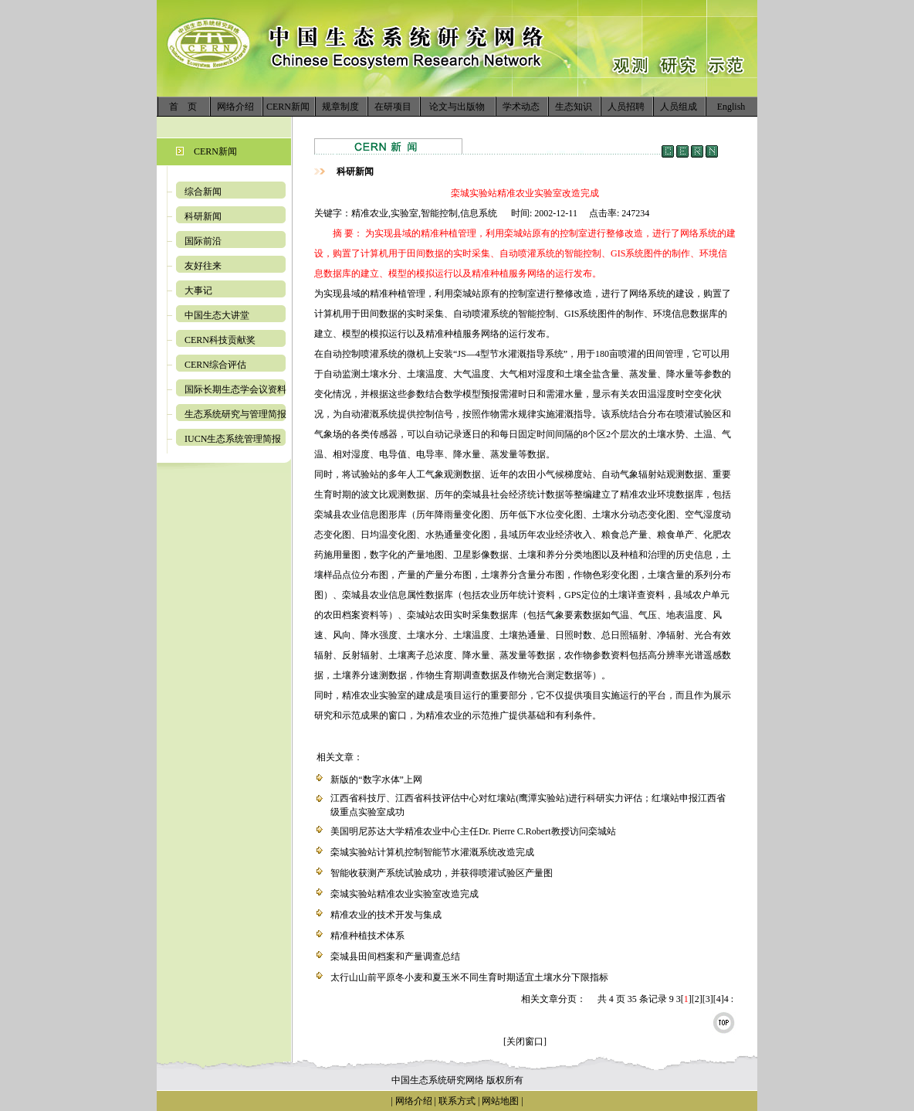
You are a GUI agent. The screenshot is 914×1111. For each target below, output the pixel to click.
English (731, 106)
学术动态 (521, 106)
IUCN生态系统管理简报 (232, 438)
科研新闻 (203, 216)
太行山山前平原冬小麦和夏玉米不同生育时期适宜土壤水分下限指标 (469, 977)
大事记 (198, 290)
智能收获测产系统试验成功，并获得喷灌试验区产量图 (441, 873)
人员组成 (678, 106)
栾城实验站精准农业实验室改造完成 (404, 893)
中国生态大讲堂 (216, 315)
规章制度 (340, 106)
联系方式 (456, 1101)
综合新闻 (203, 191)
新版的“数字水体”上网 (376, 779)
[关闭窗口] (525, 1041)
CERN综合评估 (215, 364)
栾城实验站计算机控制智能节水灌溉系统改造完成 (432, 852)
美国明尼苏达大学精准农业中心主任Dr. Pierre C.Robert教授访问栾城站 (472, 831)
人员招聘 (626, 106)
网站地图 (500, 1101)
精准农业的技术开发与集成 (386, 914)
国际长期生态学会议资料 (235, 389)
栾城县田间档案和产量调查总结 (395, 956)
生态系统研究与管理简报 (235, 414)
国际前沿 (203, 241)
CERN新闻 (288, 106)
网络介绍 (235, 106)
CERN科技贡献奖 (220, 340)
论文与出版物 (457, 106)
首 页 (183, 106)
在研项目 (392, 106)
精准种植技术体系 (367, 935)
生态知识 (573, 106)
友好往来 (203, 265)
